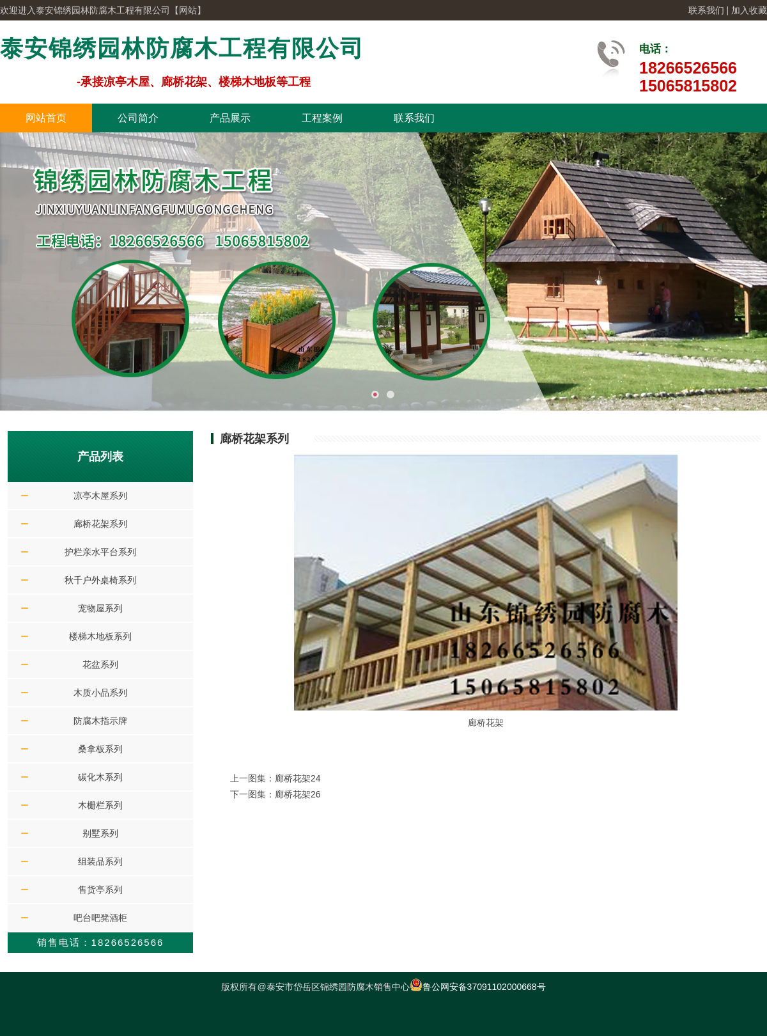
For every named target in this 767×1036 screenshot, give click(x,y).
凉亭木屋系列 (100, 496)
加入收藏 (749, 10)
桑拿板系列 (100, 749)
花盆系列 (100, 664)
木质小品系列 (100, 692)
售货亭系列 (100, 889)
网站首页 (46, 118)
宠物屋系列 (100, 608)
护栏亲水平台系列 (100, 552)
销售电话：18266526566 (100, 942)
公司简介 (138, 118)
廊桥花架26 (298, 794)
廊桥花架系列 (100, 524)
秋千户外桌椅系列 (100, 580)
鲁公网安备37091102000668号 (478, 987)
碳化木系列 (100, 777)
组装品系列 (100, 861)
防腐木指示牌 (100, 721)
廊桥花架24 (298, 778)
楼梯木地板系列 (100, 636)
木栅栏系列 (100, 805)
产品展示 (230, 118)
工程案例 (322, 118)
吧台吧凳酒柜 (100, 918)
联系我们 (706, 10)
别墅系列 (100, 833)
